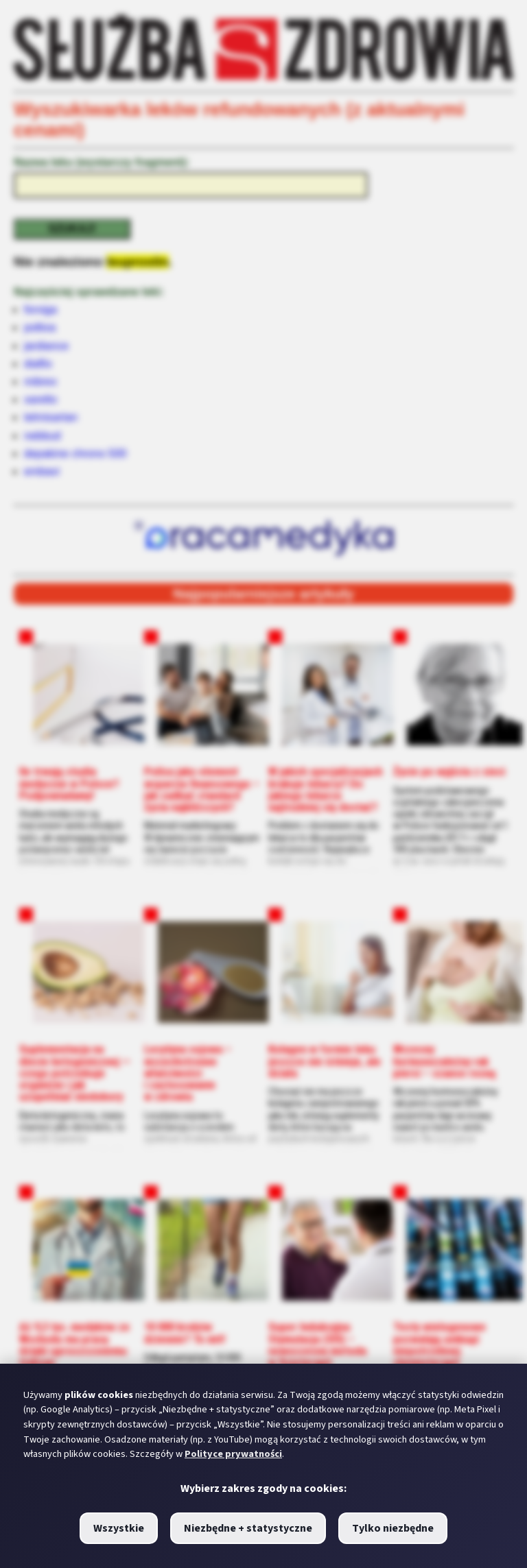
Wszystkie (118, 1528)
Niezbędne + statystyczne (248, 1528)
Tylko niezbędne (393, 1528)
